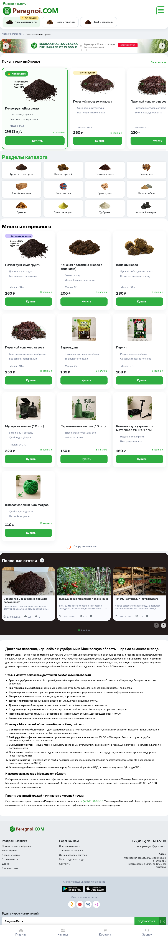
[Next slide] (162, 46)
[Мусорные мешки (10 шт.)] (28, 430)
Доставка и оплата (69, 846)
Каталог (62, 934)
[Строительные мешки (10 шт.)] (84, 430)
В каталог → (158, 62)
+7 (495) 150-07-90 (91, 801)
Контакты (64, 863)
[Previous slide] (6, 46)
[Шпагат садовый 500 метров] (28, 506)
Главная (21, 934)
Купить (35, 141)
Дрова (5, 863)
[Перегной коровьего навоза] (97, 108)
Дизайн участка (11, 855)
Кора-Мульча (9, 850)
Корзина (105, 934)
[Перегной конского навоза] (28, 351)
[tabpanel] (84, 46)
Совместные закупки (71, 850)
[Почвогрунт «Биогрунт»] (34, 108)
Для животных (10, 868)
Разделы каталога (25, 157)
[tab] (81, 50)
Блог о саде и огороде (71, 859)
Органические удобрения (16, 846)
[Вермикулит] (84, 351)
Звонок (147, 934)
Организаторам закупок (73, 855)
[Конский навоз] (139, 270)
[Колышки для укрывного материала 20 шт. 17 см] (139, 430)
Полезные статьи (19, 560)
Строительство (10, 859)
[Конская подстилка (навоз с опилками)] (84, 270)
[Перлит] (139, 351)
